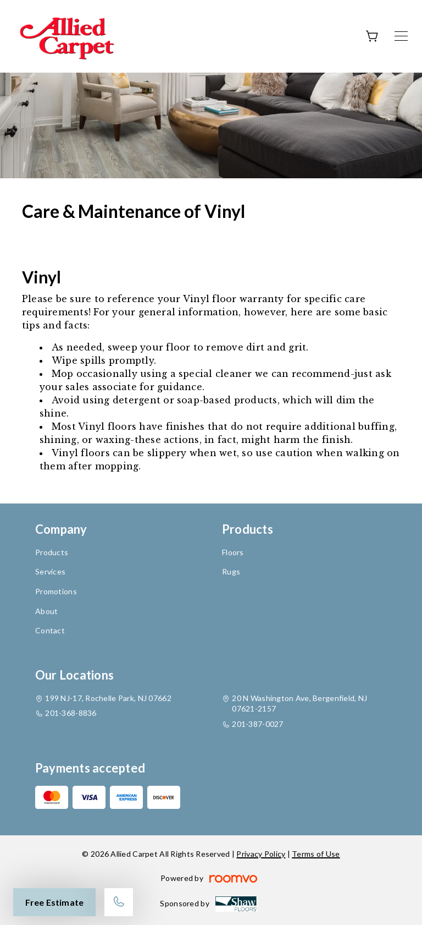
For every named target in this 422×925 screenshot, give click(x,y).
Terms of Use (316, 853)
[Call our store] (118, 902)
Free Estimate (54, 902)
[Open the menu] (401, 36)
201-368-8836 (70, 713)
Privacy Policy (260, 853)
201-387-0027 (257, 724)
